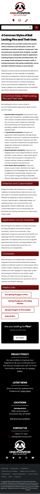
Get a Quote (20, 338)
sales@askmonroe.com (21, 436)
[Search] (14, 27)
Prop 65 (4, 477)
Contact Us (18, 477)
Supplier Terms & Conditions (28, 471)
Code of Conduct (33, 474)
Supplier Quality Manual (19, 474)
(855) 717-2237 (21, 434)
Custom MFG (4, 468)
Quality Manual (6, 474)
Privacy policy (14, 468)
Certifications (24, 468)
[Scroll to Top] (28, 488)
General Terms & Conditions (9, 471)
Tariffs (10, 477)
